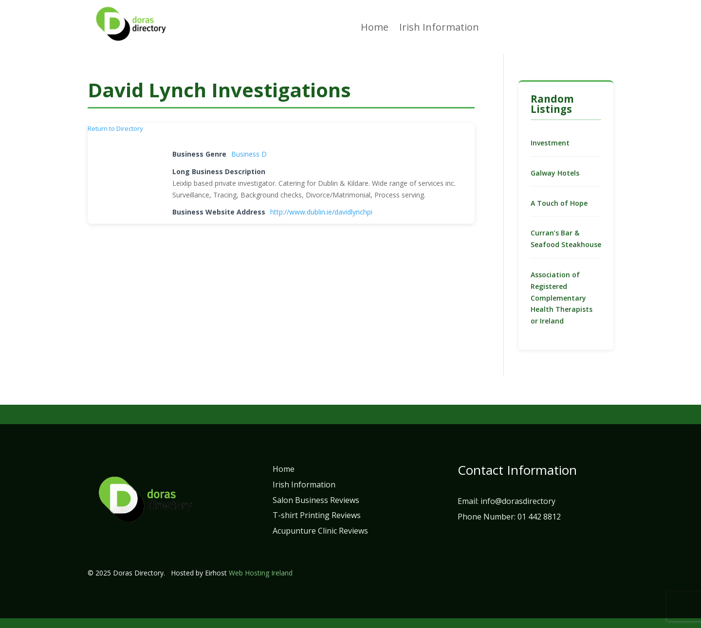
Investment (550, 142)
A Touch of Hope (559, 203)
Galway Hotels (555, 173)
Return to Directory (115, 128)
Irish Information (439, 29)
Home (374, 29)
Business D (249, 154)
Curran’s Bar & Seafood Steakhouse (566, 238)
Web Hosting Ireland (261, 572)
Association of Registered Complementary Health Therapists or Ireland (561, 297)
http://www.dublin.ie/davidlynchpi (321, 211)
